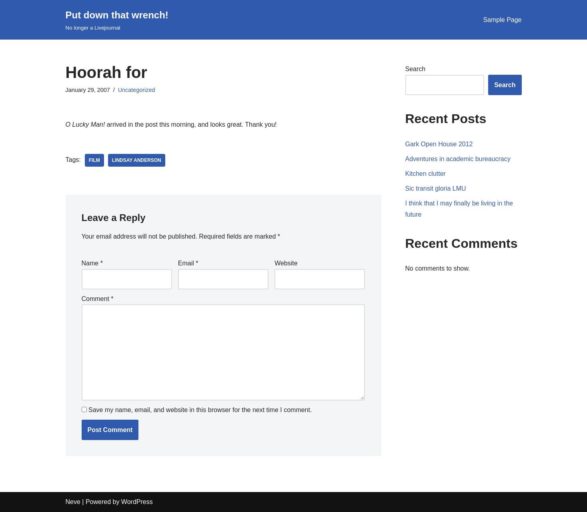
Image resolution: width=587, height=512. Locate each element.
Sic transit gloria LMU (435, 188)
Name (92, 263)
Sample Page (502, 19)
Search (415, 69)
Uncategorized (136, 90)
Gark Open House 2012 (439, 144)
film (94, 160)
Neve (73, 501)
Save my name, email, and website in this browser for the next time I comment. (200, 409)
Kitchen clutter (425, 173)
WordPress (137, 501)
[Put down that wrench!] (117, 19)
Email (188, 263)
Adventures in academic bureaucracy (458, 158)
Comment (98, 298)
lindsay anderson (136, 160)
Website (286, 263)
